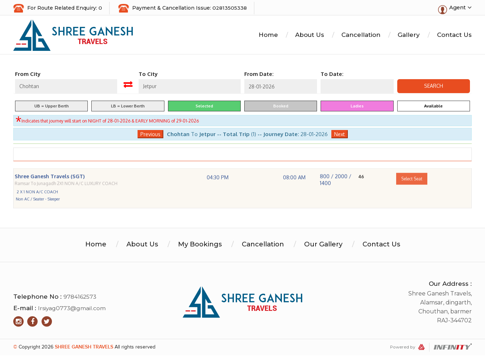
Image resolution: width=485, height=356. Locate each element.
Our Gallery (326, 245)
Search (433, 87)
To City (148, 75)
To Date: (332, 75)
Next (339, 135)
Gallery (409, 35)
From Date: (259, 75)
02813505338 (229, 8)
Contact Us (454, 35)
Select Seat (411, 188)
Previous (150, 135)
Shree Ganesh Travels (84, 348)
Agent (460, 7)
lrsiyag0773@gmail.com (72, 309)
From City (27, 75)
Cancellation (360, 35)
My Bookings (197, 245)
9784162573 (80, 297)
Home (268, 35)
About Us (309, 35)
